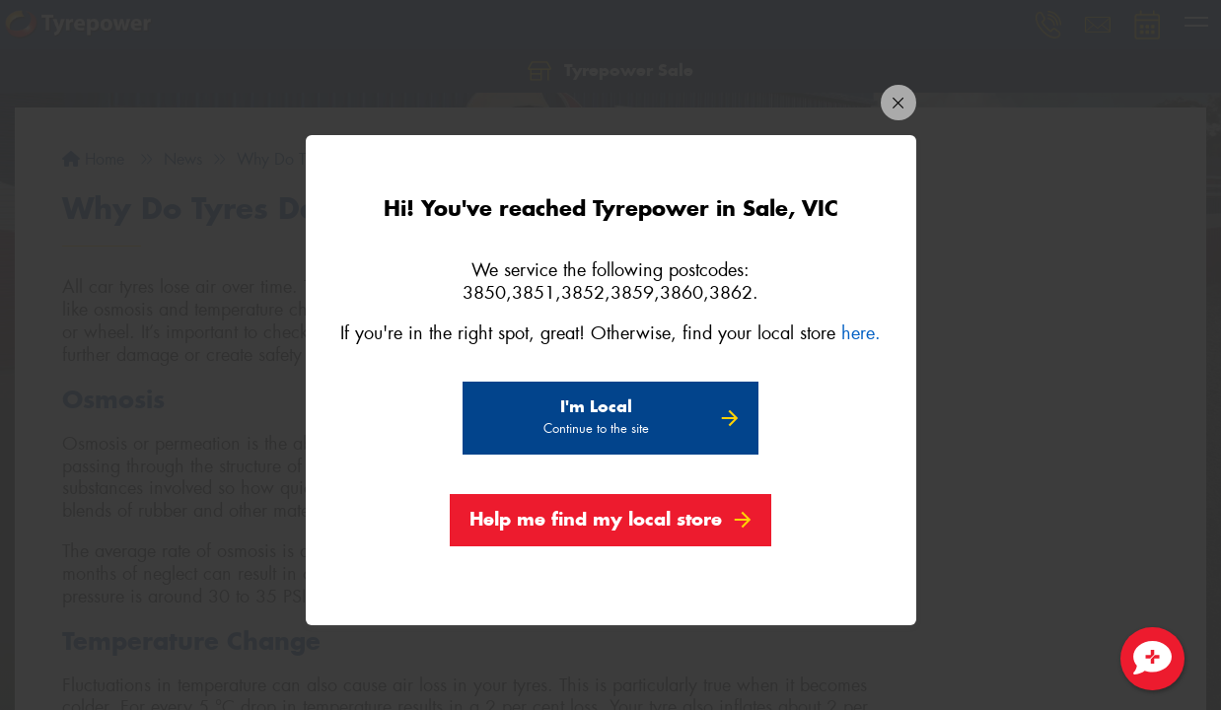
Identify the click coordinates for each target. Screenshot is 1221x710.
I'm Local (596, 420)
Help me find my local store (595, 522)
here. (861, 336)
